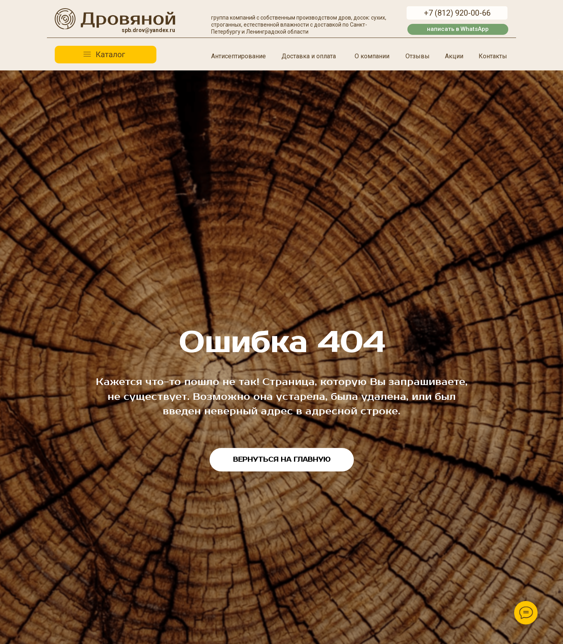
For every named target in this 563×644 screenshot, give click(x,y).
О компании (372, 56)
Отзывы (417, 56)
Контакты (493, 56)
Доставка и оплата (309, 56)
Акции (454, 56)
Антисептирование (238, 56)
